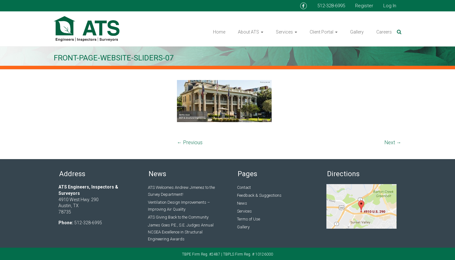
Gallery (357, 31)
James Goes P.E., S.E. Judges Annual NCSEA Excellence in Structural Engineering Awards (181, 232)
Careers (384, 31)
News (242, 203)
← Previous (190, 142)
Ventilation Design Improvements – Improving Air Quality (179, 206)
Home (219, 31)
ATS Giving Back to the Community (178, 217)
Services (284, 31)
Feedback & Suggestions (259, 195)
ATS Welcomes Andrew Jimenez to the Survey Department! (181, 191)
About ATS (248, 31)
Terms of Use (248, 219)
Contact (244, 187)
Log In (389, 6)
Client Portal (321, 31)
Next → (393, 142)
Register (364, 6)
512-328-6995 (331, 6)
